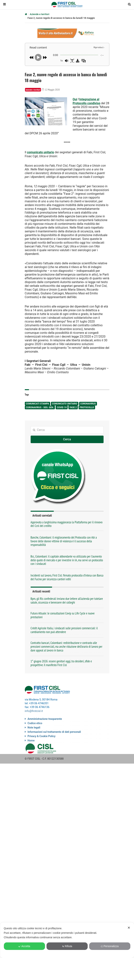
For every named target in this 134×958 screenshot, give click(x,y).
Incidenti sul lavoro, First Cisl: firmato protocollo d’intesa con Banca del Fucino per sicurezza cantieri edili (67, 576)
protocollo (87, 407)
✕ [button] (128, 928)
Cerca (67, 438)
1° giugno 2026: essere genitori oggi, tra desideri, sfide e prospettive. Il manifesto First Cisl (61, 662)
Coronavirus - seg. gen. (40, 407)
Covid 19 (62, 407)
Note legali (34, 726)
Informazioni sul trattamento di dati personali (54, 730)
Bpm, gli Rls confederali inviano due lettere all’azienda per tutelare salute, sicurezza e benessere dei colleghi (67, 600)
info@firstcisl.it (34, 710)
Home (31, 739)
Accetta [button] (24, 946)
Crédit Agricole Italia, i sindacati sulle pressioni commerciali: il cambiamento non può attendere (64, 629)
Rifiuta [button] (67, 946)
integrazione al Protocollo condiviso (86, 101)
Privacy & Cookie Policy (42, 735)
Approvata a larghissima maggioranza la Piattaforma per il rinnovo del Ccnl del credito (67, 523)
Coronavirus (88, 403)
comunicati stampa (37, 403)
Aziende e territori (39, 14)
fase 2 (73, 407)
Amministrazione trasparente (45, 717)
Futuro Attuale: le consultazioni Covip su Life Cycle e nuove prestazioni (63, 615)
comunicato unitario (40, 152)
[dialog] (67, 940)
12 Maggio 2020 (51, 89)
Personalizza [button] (110, 946)
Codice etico (35, 722)
